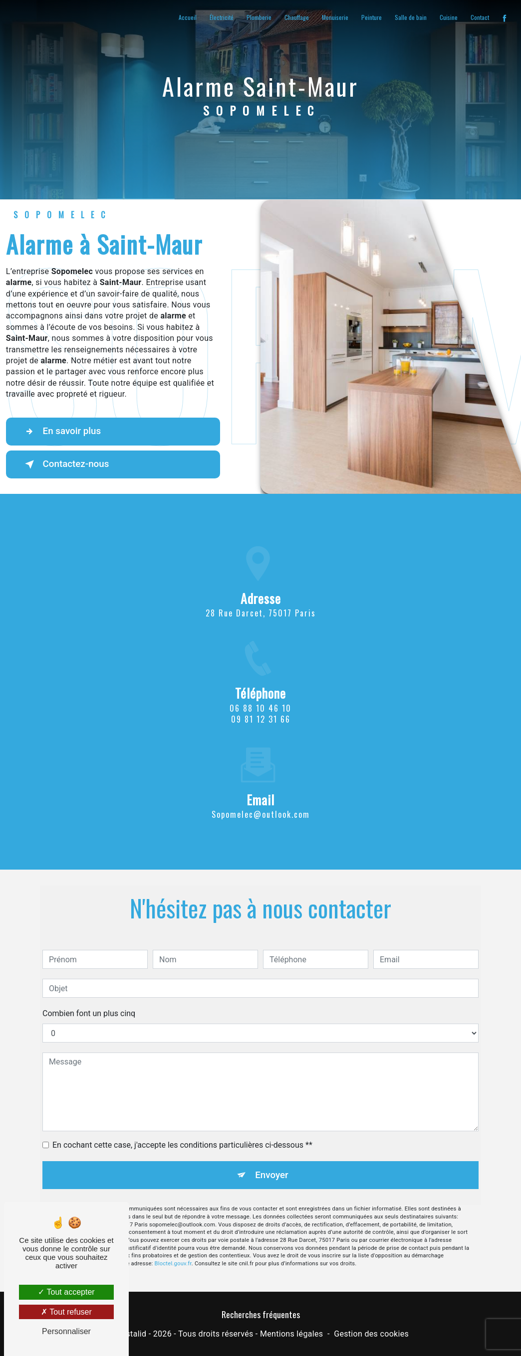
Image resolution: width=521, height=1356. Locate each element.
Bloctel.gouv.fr (173, 1249)
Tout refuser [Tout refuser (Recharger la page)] (66, 1312)
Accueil (187, 17)
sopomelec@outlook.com (261, 800)
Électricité (221, 17)
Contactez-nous (66, 464)
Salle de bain (410, 17)
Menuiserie (334, 17)
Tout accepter (66, 1292)
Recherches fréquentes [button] (261, 1314)
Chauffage (296, 17)
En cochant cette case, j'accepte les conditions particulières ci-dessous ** (182, 1130)
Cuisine (448, 17)
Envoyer (272, 1160)
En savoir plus (62, 431)
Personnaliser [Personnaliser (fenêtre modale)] (66, 1331)
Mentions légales (291, 1334)
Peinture (371, 17)
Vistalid (133, 1334)
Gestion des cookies (371, 1334)
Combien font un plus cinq (88, 999)
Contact (479, 17)
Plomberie (258, 17)
